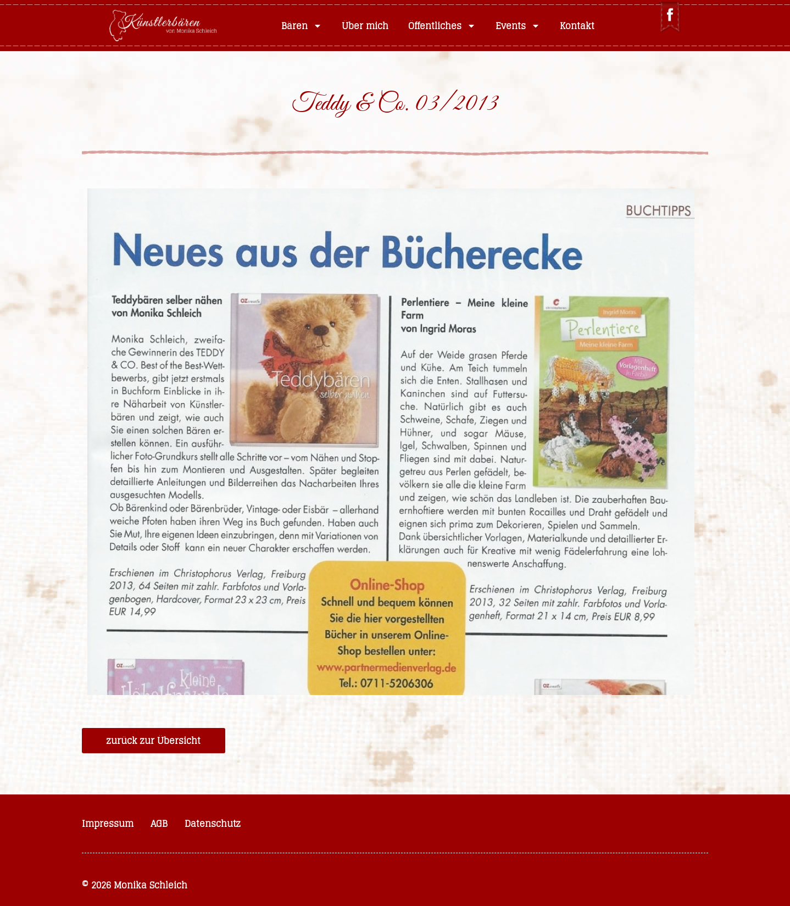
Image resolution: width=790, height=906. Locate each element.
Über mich (365, 26)
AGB (159, 823)
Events (518, 26)
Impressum (107, 823)
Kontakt (577, 26)
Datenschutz (213, 823)
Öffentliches (442, 26)
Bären (301, 26)
